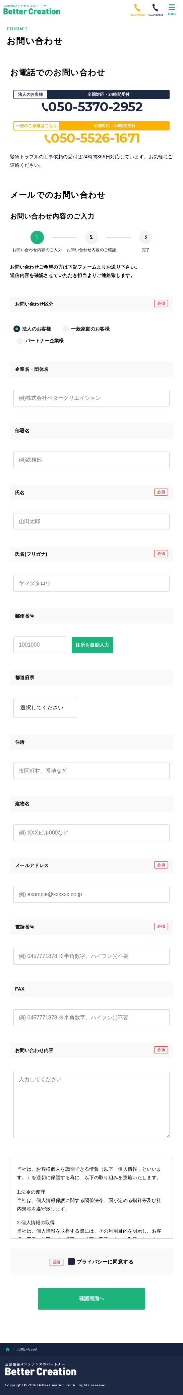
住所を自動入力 (92, 645)
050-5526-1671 (91, 138)
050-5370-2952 (91, 107)
